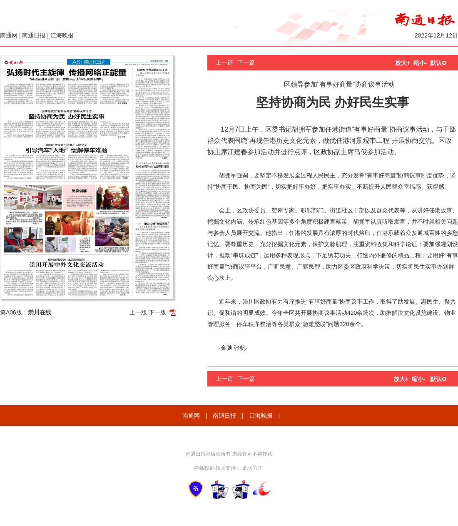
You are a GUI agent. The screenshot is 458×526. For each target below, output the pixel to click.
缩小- (420, 63)
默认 (438, 63)
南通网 (8, 35)
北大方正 (253, 468)
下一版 (157, 312)
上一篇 (224, 62)
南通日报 (33, 35)
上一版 (138, 312)
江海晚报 (62, 35)
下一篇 (246, 62)
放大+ (402, 63)
